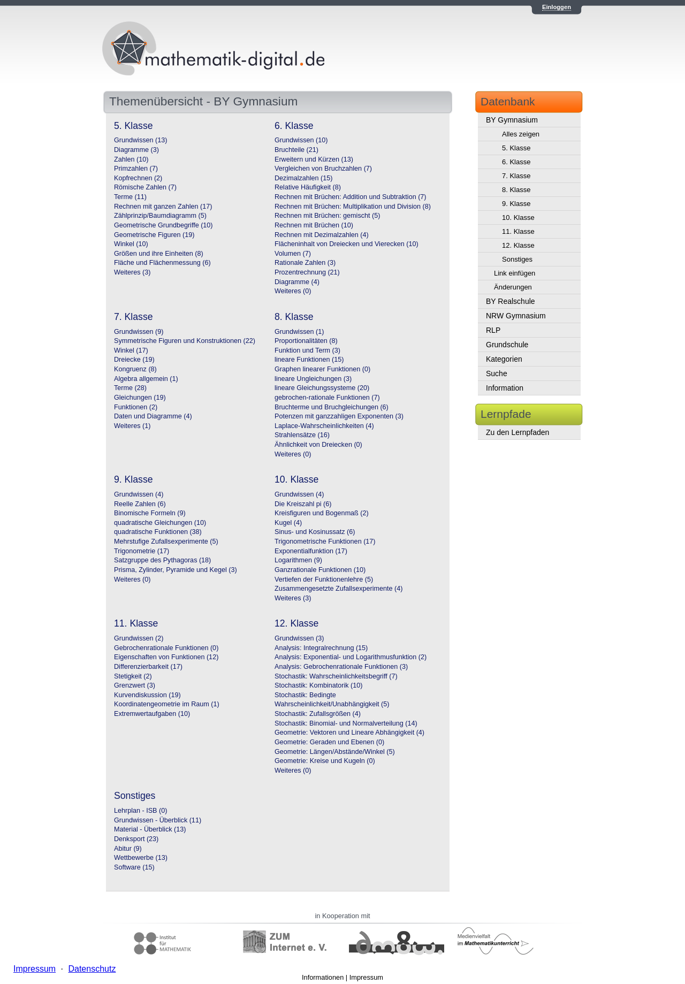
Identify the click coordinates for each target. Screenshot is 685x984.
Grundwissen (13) (140, 140)
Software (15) (134, 867)
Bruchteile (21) (296, 150)
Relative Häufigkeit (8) (308, 187)
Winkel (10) (131, 244)
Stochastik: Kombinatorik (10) (319, 685)
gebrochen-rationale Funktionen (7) (327, 397)
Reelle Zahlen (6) (140, 504)
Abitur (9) (128, 848)
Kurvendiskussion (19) (147, 695)
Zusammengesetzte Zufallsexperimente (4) (338, 588)
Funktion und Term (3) (307, 350)
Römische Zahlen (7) (145, 187)
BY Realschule (510, 301)
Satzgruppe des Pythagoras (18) (162, 560)
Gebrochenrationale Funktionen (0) (166, 648)
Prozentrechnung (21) (307, 272)
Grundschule (507, 344)
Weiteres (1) (132, 426)
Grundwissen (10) (301, 140)
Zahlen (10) (131, 159)
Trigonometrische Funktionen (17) (325, 541)
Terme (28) (130, 388)
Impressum (366, 977)
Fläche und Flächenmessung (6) (162, 262)
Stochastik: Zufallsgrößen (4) (318, 714)
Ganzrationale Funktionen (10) (320, 570)
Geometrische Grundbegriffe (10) (163, 225)
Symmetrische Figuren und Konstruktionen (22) (184, 341)
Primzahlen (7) (136, 168)
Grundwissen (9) (138, 331)
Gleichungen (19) (140, 397)
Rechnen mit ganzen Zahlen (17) (163, 206)
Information (504, 388)
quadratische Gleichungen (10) (160, 523)
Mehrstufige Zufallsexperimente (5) (166, 541)
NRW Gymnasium (516, 315)
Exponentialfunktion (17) (311, 551)
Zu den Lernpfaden (517, 432)
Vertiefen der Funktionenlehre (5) (324, 579)
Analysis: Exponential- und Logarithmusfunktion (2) (351, 657)
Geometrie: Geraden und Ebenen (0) (329, 742)
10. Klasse (518, 217)
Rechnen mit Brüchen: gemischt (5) (327, 215)
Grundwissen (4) (138, 494)
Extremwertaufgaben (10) (152, 714)
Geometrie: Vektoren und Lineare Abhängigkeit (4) (349, 732)
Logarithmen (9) (298, 560)
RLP (493, 330)
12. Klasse (518, 245)
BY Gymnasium (512, 120)
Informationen (323, 977)
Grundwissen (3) (299, 638)
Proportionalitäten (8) (306, 341)
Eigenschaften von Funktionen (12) (166, 657)
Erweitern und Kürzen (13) (314, 159)
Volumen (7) (293, 253)
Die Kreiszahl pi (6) (303, 504)
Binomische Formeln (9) (150, 513)
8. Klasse (516, 190)
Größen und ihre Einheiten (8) (158, 253)
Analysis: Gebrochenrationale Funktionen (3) (341, 666)
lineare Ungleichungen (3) (313, 379)
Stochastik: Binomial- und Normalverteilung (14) (346, 723)
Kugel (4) (288, 523)
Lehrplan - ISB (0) (140, 810)
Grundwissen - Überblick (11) (157, 820)
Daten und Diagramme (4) (153, 416)
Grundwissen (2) (138, 638)
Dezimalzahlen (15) (304, 178)
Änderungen (513, 287)
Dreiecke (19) (134, 359)
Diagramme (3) (136, 150)
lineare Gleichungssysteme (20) (322, 388)
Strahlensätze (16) (302, 435)
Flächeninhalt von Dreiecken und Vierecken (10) (346, 244)
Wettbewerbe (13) (141, 857)
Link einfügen (514, 273)
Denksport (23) (136, 839)
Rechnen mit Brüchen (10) (314, 225)
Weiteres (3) (132, 272)
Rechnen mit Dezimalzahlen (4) (322, 235)
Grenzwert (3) (134, 685)
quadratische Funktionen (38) (158, 532)
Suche (496, 373)
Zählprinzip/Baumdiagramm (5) (160, 215)
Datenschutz (92, 968)
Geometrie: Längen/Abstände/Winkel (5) (335, 752)
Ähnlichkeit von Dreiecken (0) (318, 444)
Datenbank (508, 101)
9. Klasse (516, 204)
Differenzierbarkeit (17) (148, 666)
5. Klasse (516, 148)
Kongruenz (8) (135, 369)
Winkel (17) (131, 350)
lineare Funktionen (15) (309, 359)
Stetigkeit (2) (133, 676)
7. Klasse (516, 176)
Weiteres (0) (293, 291)
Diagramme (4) (297, 282)
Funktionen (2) (135, 407)
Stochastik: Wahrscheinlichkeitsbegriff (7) (336, 676)
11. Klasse (518, 231)
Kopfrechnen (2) (138, 178)
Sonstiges (517, 259)
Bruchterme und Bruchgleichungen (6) (332, 407)
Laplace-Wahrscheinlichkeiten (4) (324, 426)
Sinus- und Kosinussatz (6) (315, 532)
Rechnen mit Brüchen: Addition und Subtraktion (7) (351, 197)
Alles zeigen (520, 134)
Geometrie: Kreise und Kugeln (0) (325, 761)
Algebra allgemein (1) (146, 379)
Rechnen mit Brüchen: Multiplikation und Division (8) (353, 206)
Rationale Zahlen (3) (305, 262)
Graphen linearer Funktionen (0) (322, 369)
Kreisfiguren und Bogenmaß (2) (322, 513)
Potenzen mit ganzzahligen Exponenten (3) (339, 416)
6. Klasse (516, 162)
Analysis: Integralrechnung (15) (321, 648)
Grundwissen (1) (299, 331)
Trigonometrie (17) (141, 551)
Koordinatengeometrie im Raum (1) (166, 704)
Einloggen (556, 7)
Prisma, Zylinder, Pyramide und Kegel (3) (175, 570)
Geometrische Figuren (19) (154, 235)
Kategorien (504, 359)
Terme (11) (130, 197)
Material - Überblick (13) (150, 829)
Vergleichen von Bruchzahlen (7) (323, 168)
